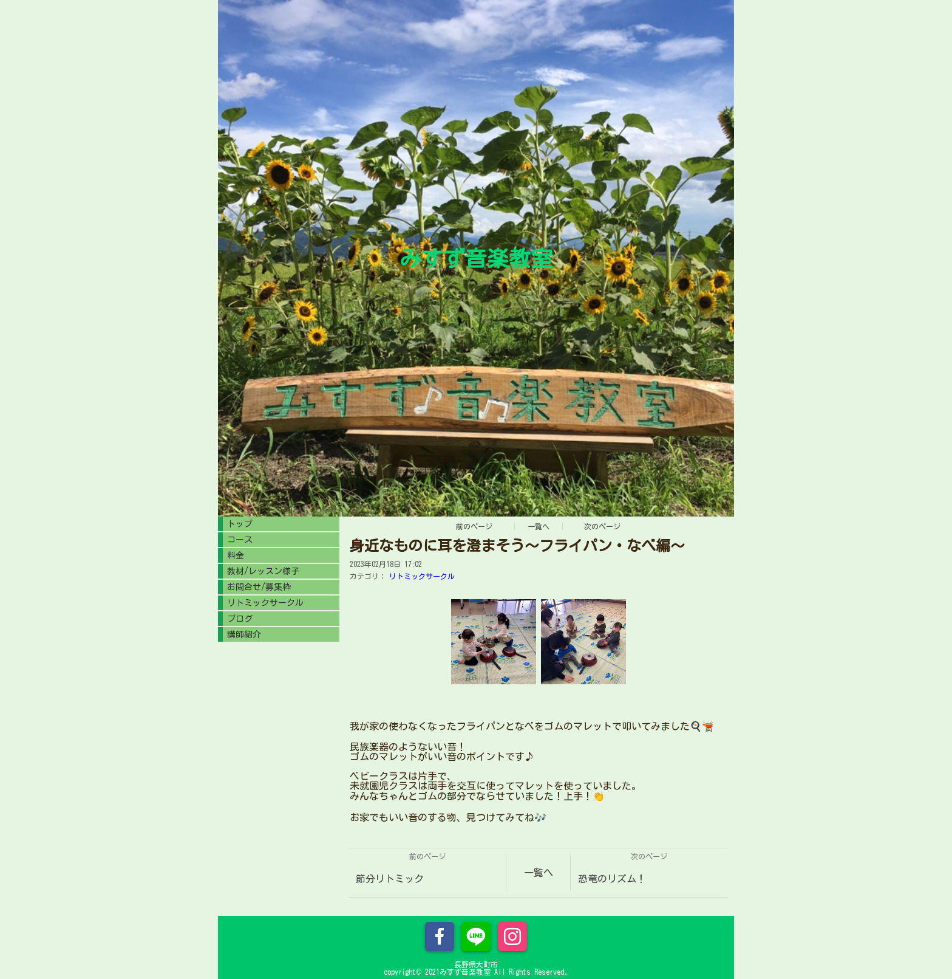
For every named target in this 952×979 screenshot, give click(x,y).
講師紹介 (244, 634)
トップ (240, 524)
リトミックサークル (422, 576)
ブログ (240, 618)
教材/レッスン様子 (263, 571)
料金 (235, 555)
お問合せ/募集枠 (259, 587)
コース (240, 539)
